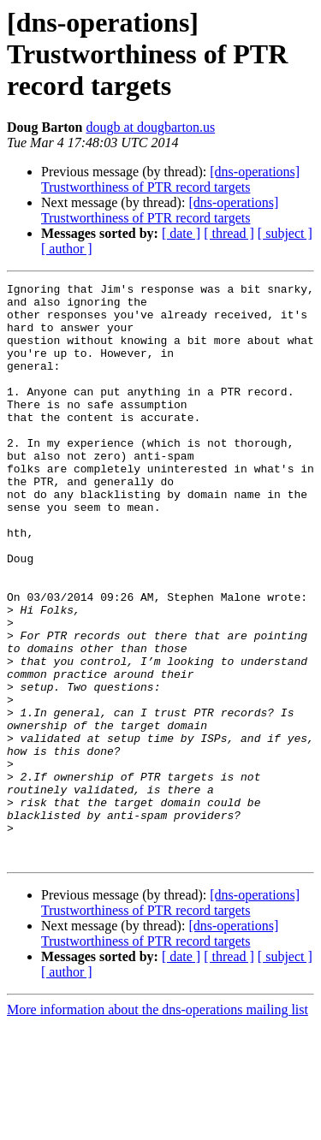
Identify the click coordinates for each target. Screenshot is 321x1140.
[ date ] (181, 233)
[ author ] (66, 248)
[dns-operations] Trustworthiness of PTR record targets (170, 179)
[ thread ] (229, 233)
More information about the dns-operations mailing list (157, 1125)
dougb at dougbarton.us (150, 127)
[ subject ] (285, 233)
